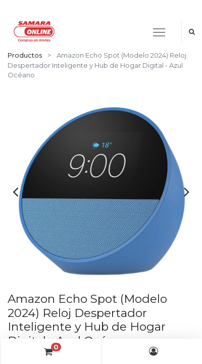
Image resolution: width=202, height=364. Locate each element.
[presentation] (15, 191)
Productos (25, 55)
